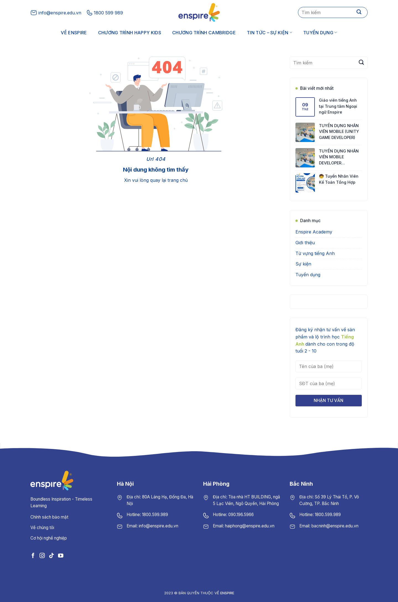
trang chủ (177, 180)
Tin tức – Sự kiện (269, 32)
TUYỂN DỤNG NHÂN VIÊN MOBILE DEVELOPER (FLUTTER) (339, 157)
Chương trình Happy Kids (129, 32)
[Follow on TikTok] (51, 555)
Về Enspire (74, 32)
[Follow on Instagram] (42, 555)
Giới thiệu (305, 242)
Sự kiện (303, 264)
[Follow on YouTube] (60, 555)
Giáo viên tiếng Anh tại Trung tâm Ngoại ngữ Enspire (338, 106)
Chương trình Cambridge (204, 32)
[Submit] (359, 12)
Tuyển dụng (320, 32)
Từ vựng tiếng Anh (315, 253)
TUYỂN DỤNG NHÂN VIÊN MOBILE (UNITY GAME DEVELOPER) (339, 131)
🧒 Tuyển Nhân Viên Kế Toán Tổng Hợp (338, 179)
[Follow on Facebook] (33, 555)
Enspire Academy (313, 232)
